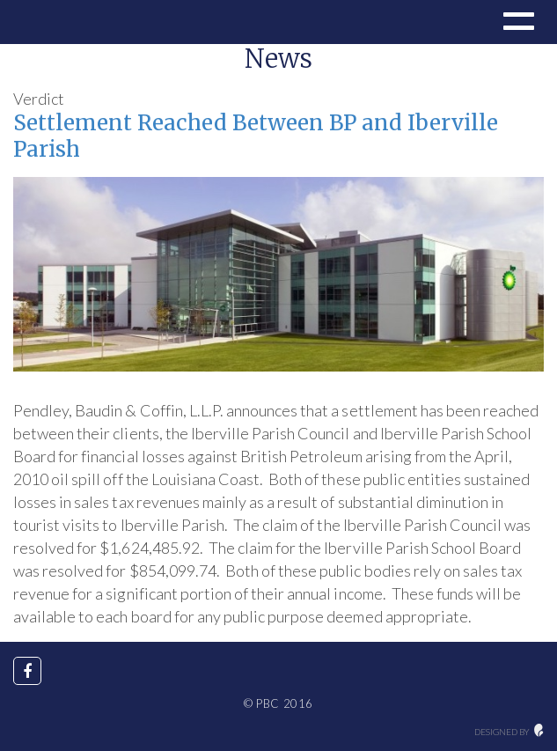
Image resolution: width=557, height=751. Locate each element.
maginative (539, 730)
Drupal (72, 22)
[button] (516, 23)
